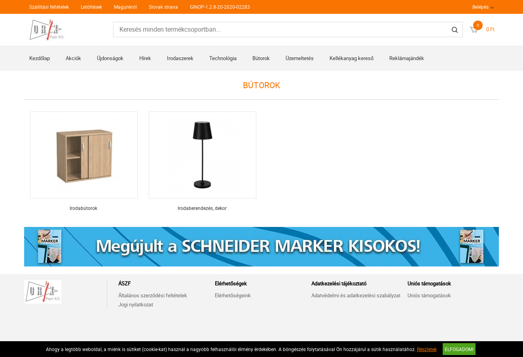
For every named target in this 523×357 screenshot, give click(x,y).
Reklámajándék (406, 58)
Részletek (427, 349)
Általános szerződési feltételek (152, 295)
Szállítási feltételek (49, 7)
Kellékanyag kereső (351, 58)
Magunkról (125, 7)
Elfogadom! (459, 349)
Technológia (223, 58)
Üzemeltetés (300, 58)
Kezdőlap (39, 58)
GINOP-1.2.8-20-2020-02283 (220, 7)
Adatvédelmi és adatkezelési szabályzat (355, 295)
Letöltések (91, 7)
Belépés (480, 7)
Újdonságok (110, 58)
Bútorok (261, 58)
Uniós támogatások (429, 295)
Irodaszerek (180, 58)
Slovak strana (163, 7)
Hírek (145, 58)
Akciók (73, 58)
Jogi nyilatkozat (135, 304)
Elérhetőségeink (233, 295)
